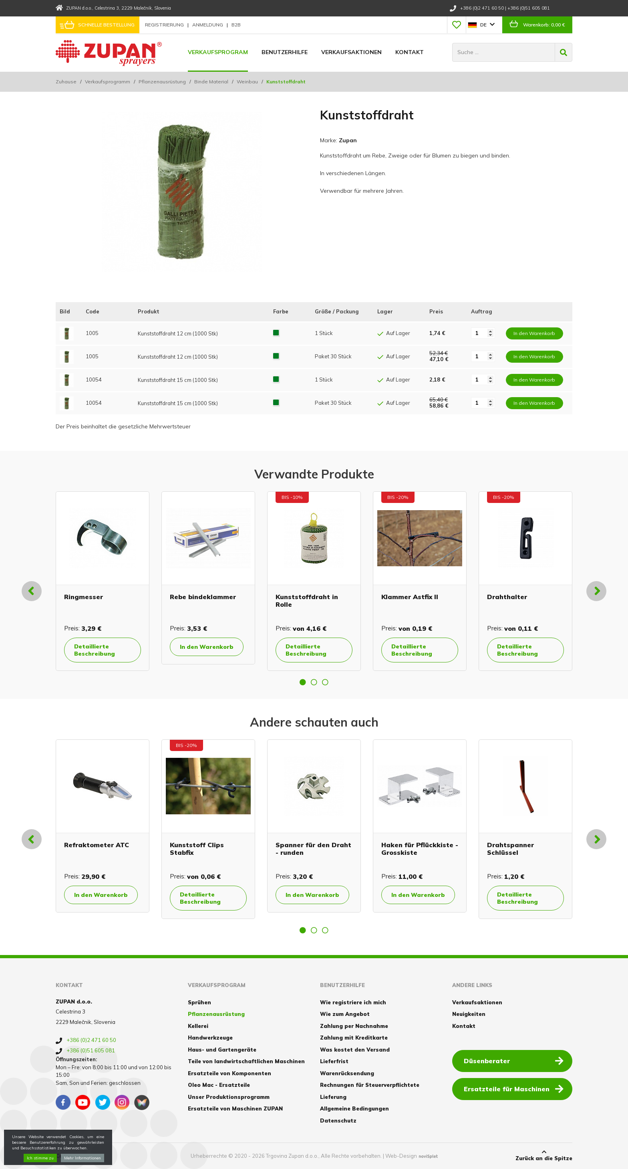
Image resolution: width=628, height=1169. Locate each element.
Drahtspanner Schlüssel (510, 848)
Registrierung (165, 25)
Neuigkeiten (468, 1014)
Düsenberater (514, 1060)
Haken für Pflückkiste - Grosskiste (419, 848)
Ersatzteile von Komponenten (229, 1073)
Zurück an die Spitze (543, 1155)
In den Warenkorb (206, 646)
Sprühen (199, 1002)
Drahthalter (507, 597)
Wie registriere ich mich (353, 1002)
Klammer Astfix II (409, 597)
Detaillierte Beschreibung (94, 650)
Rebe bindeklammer (203, 597)
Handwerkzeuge (210, 1037)
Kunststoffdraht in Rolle (307, 600)
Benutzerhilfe (285, 52)
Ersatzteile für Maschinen (514, 1088)
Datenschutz (338, 1120)
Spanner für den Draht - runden (313, 848)
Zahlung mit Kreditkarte (354, 1037)
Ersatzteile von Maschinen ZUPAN (235, 1108)
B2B (236, 25)
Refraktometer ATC (96, 845)
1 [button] (302, 682)
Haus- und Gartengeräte (222, 1049)
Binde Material (211, 82)
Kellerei (198, 1026)
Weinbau (247, 82)
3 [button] (325, 682)
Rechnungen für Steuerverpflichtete (369, 1085)
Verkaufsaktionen (351, 52)
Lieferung (333, 1097)
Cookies (67, 1156)
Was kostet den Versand (355, 1049)
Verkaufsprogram (218, 52)
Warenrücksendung (347, 1073)
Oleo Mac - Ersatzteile (219, 1085)
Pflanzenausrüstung (162, 82)
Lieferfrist (334, 1061)
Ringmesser (83, 597)
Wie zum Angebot (345, 1014)
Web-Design (401, 1156)
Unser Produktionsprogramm (229, 1097)
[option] (102, 581)
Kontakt (409, 52)
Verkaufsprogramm (107, 82)
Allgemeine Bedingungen (354, 1108)
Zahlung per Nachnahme (354, 1026)
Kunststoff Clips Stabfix (197, 848)
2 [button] (314, 682)
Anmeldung (208, 25)
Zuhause (66, 82)
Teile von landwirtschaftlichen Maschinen (246, 1061)
